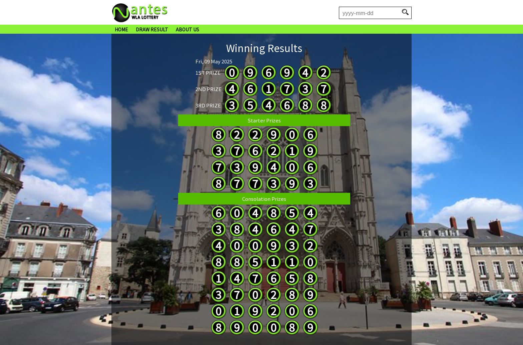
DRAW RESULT (152, 29)
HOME (121, 29)
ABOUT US (187, 29)
